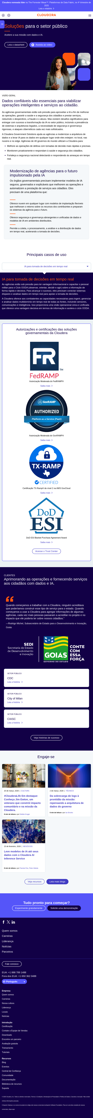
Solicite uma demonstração (64, 908)
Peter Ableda (33, 868)
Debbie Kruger (25, 814)
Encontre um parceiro (11, 1039)
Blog (4, 1062)
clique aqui (12, 1109)
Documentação (8, 1080)
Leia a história (13, 682)
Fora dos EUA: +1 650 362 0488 (19, 976)
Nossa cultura (8, 1003)
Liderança (7, 941)
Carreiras (7, 935)
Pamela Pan (24, 868)
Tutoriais (6, 1052)
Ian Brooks (69, 813)
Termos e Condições (37, 1096)
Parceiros (7, 951)
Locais (5, 1012)
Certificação (7, 1026)
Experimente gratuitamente (28, 908)
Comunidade (7, 1075)
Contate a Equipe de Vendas (15, 1031)
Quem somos (9, 930)
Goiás (9, 627)
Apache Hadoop (7, 1105)
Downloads (7, 1035)
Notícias (6, 946)
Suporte (5, 1088)
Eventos (5, 1067)
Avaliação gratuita (10, 1044)
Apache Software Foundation (54, 1105)
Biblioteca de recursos (12, 1084)
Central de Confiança (11, 1071)
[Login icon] (3, 15)
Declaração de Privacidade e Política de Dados (57, 1096)
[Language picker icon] (8, 15)
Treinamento (7, 1048)
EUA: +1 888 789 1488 (14, 972)
